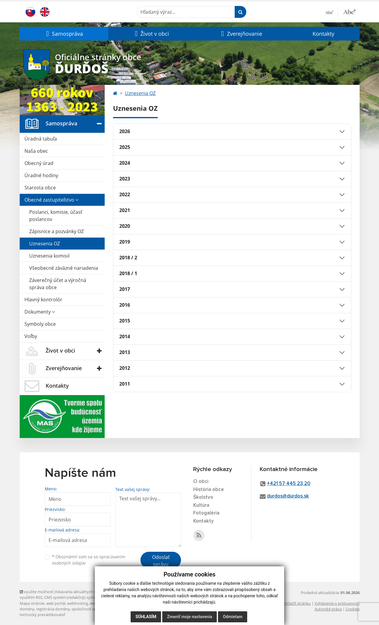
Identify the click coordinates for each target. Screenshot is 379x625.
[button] (64, 33)
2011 (124, 384)
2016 (124, 305)
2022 (124, 194)
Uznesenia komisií (49, 256)
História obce (208, 489)
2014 (124, 336)
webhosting (77, 603)
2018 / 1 (128, 273)
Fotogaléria (206, 513)
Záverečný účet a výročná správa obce (57, 284)
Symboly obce (40, 324)
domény (27, 609)
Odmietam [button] (232, 616)
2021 (124, 210)
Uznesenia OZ (44, 243)
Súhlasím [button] (145, 616)
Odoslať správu (161, 561)
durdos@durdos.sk (288, 496)
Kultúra (201, 505)
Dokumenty (39, 311)
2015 (124, 320)
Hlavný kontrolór (43, 299)
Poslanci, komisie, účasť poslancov (55, 215)
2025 (124, 147)
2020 (124, 226)
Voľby (30, 336)
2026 (124, 131)
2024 (124, 163)
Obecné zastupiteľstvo (51, 200)
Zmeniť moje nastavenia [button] (189, 616)
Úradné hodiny (41, 175)
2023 (124, 178)
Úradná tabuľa (40, 138)
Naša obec (36, 151)
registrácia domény (53, 609)
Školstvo (203, 497)
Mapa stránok (32, 603)
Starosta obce (40, 187)
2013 (124, 352)
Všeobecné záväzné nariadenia (63, 268)
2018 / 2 (128, 257)
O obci (200, 481)
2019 (124, 242)
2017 (124, 289)
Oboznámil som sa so (88, 560)
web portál (55, 603)
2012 (124, 368)
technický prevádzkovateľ (42, 614)
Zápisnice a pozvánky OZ (56, 231)
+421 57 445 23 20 (288, 483)
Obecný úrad (38, 163)
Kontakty (323, 33)
